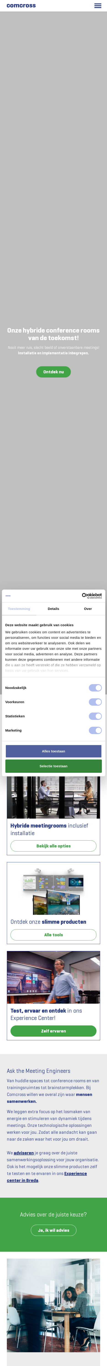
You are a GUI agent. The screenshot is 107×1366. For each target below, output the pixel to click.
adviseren (24, 1153)
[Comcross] (20, 5)
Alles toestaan (53, 751)
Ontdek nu (53, 372)
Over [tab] (88, 609)
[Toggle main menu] (98, 5)
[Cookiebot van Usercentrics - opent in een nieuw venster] (82, 596)
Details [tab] (53, 609)
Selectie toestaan (53, 766)
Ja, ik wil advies (53, 1230)
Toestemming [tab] (19, 609)
